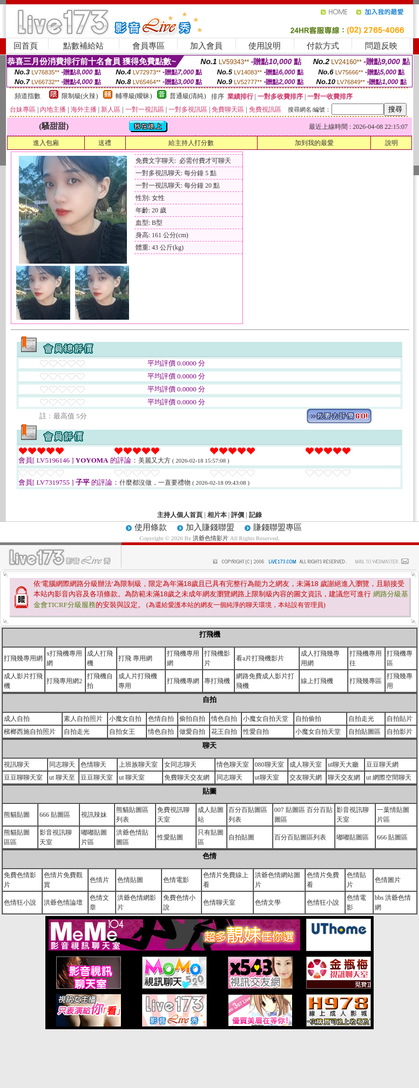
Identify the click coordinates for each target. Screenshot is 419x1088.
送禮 (104, 143)
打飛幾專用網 (23, 658)
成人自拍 (17, 718)
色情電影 (176, 880)
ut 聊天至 (62, 777)
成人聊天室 (305, 764)
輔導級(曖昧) (134, 96)
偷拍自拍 (192, 718)
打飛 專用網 (135, 658)
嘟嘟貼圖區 (352, 837)
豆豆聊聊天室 (23, 777)
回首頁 (25, 46)
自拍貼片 (400, 718)
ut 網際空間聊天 (388, 777)
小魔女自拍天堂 (265, 718)
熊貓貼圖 (17, 814)
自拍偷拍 (308, 718)
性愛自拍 (256, 731)
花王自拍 (224, 731)
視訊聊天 (17, 764)
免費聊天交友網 (187, 777)
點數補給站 (83, 46)
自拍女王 (122, 731)
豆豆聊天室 (96, 777)
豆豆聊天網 (382, 764)
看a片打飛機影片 (260, 658)
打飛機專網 (183, 681)
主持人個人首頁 (179, 515)
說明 (391, 143)
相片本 (217, 515)
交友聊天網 (305, 777)
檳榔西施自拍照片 (30, 731)
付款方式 (323, 46)
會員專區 (148, 46)
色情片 (99, 880)
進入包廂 (46, 143)
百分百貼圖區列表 (300, 837)
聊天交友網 (344, 777)
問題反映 (381, 46)
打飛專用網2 (64, 681)
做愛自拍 (192, 731)
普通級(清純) (188, 96)
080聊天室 (269, 764)
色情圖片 (388, 880)
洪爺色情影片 (211, 538)
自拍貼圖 (241, 837)
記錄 (255, 515)
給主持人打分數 (191, 143)
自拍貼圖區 (364, 731)
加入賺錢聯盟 (210, 527)
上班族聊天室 (138, 764)
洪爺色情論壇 (63, 902)
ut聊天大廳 (343, 764)
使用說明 (264, 46)
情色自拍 (224, 718)
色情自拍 (161, 718)
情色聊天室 (233, 764)
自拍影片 (400, 731)
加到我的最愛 (314, 143)
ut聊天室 (267, 777)
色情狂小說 (20, 902)
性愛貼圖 (170, 837)
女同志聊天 (180, 764)
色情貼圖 (130, 880)
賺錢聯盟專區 (277, 527)
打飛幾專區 (365, 681)
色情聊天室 (219, 902)
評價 (237, 515)
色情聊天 (93, 764)
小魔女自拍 (125, 718)
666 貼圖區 (54, 814)
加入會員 (206, 46)
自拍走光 (361, 718)
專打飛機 (217, 681)
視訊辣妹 (94, 814)
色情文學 (268, 902)
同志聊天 (62, 764)
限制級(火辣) (80, 96)
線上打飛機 (317, 681)
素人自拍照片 (83, 718)
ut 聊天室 (132, 777)
